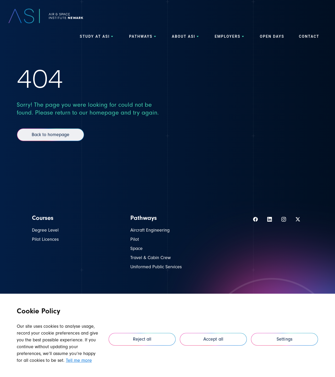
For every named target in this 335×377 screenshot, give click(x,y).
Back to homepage (50, 138)
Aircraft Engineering (150, 230)
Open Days (272, 38)
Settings (284, 339)
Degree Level (45, 230)
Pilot (134, 239)
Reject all (142, 339)
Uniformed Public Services (156, 267)
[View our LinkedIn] (269, 219)
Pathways (143, 38)
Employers (230, 38)
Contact (309, 38)
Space (136, 248)
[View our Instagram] (283, 219)
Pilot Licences (45, 239)
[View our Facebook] (255, 219)
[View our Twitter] (298, 219)
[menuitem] (97, 38)
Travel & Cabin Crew (150, 257)
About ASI (186, 38)
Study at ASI (97, 38)
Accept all (213, 339)
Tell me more (79, 360)
